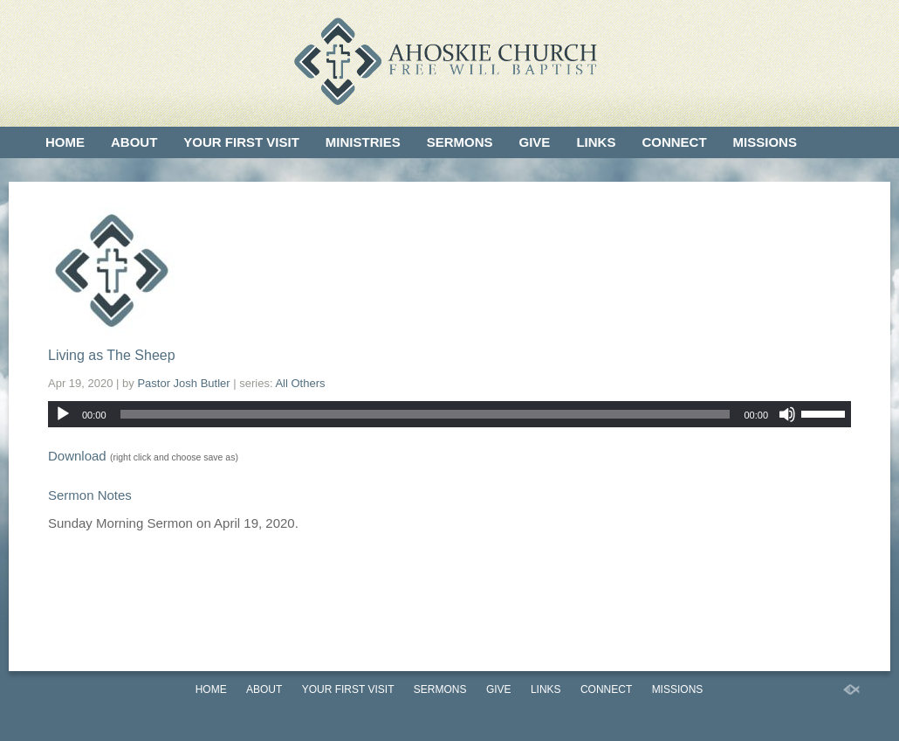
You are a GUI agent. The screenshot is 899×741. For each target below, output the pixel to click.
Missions (765, 142)
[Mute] (787, 414)
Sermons (460, 142)
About (134, 142)
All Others (300, 383)
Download (77, 455)
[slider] (425, 414)
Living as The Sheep (111, 355)
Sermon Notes (90, 495)
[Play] (63, 414)
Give (535, 142)
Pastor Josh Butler (183, 383)
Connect (674, 142)
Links (595, 142)
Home (65, 142)
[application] (449, 414)
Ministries (363, 142)
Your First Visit (241, 142)
